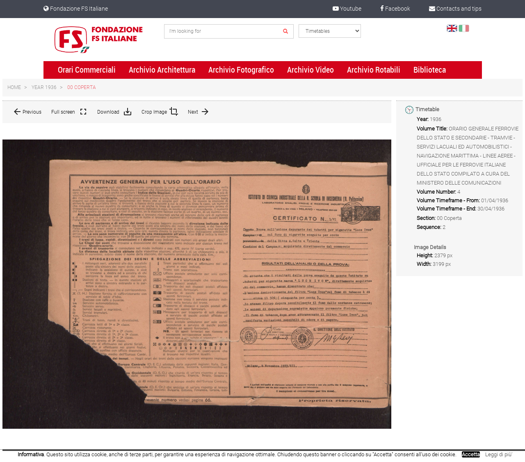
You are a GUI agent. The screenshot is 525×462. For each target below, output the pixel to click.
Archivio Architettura (162, 70)
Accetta (471, 454)
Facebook (395, 8)
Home (14, 87)
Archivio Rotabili (373, 70)
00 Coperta (81, 87)
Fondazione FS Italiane (75, 8)
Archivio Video (310, 70)
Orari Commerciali (87, 70)
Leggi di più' (498, 454)
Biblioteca (429, 70)
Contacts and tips (455, 8)
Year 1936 (44, 87)
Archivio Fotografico (241, 70)
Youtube (347, 8)
